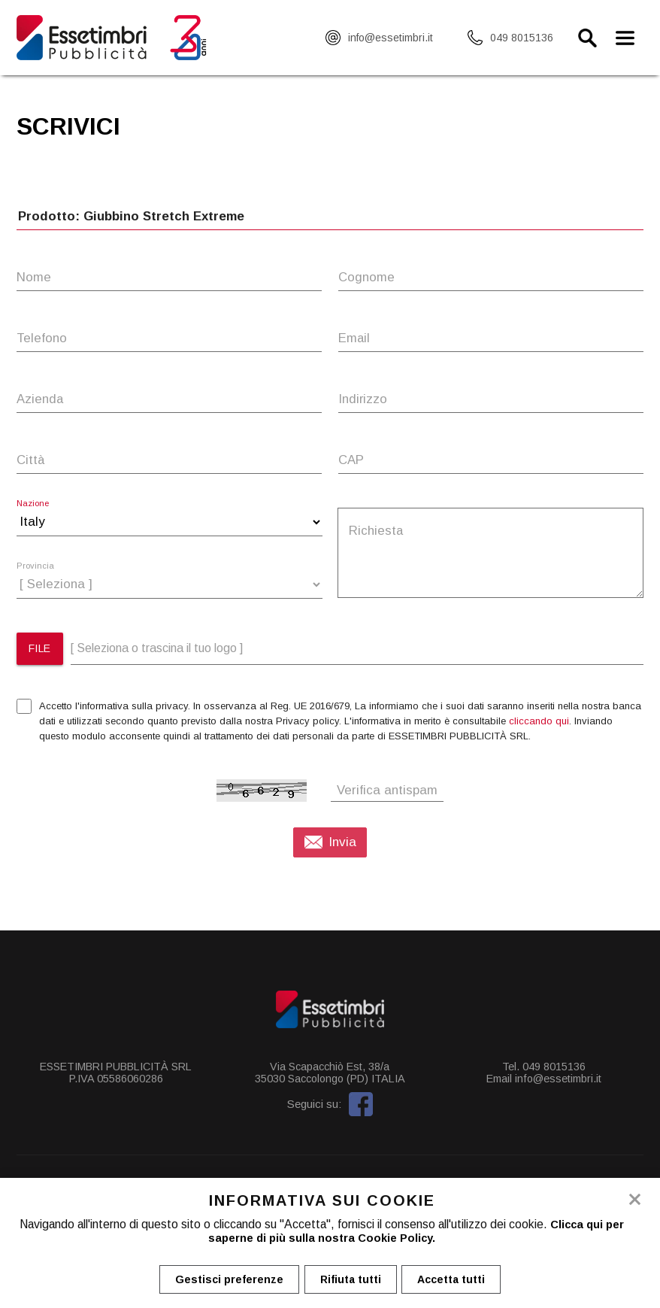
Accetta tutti (455, 1280)
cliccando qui (539, 721)
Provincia (35, 566)
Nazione (33, 503)
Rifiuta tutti (350, 1280)
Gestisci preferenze (225, 1280)
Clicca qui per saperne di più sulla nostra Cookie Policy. (414, 1231)
